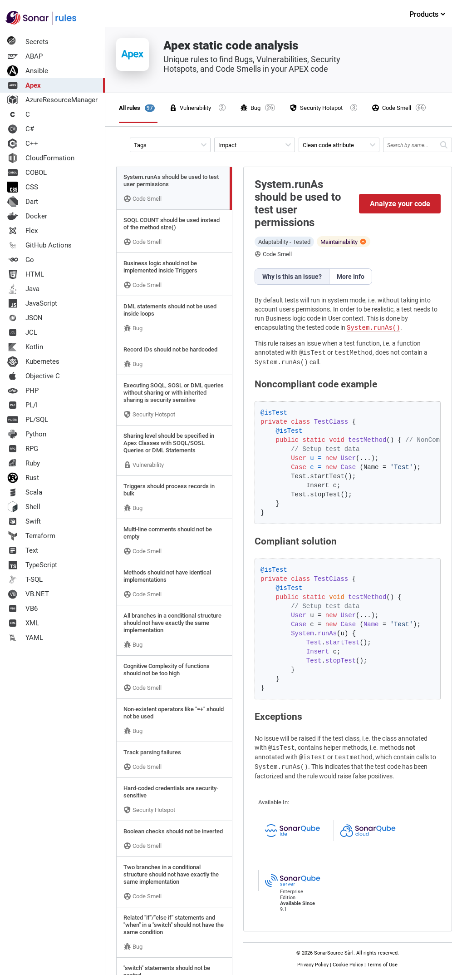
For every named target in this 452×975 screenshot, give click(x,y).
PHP (23, 390)
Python (26, 434)
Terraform (31, 535)
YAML (25, 637)
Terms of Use (382, 965)
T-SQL (25, 579)
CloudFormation (40, 158)
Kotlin (25, 346)
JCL (22, 332)
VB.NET (28, 594)
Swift (24, 521)
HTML (25, 274)
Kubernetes (33, 361)
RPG (22, 448)
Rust (23, 477)
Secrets (28, 41)
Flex (22, 230)
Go (20, 259)
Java (23, 288)
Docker (27, 216)
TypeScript (32, 564)
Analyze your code (400, 203)
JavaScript (32, 303)
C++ (22, 143)
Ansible (27, 70)
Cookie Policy (348, 965)
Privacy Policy (313, 965)
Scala (24, 492)
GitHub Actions (39, 245)
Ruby (23, 463)
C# (20, 129)
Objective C (33, 376)
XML (23, 623)
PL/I (22, 405)
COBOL (27, 172)
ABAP (25, 56)
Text (22, 550)
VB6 (22, 608)
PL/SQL (27, 419)
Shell (23, 506)
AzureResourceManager (52, 99)
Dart (22, 201)
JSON (25, 317)
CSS (22, 187)
